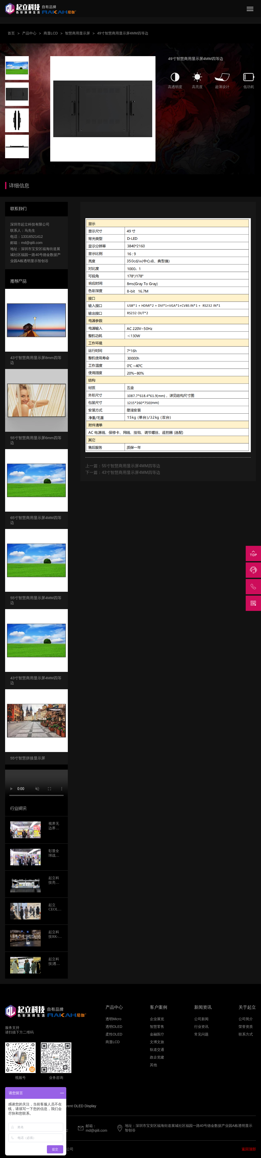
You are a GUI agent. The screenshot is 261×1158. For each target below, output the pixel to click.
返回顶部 (249, 1149)
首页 (11, 33)
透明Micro (113, 1019)
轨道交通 (157, 1050)
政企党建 (157, 1057)
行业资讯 (201, 1027)
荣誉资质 (246, 1027)
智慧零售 (157, 1027)
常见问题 (201, 1034)
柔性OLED (114, 1034)
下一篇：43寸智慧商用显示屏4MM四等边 (122, 472)
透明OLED (114, 1027)
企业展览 (157, 1019)
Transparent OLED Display (75, 1106)
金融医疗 (157, 1034)
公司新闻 (201, 1019)
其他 (153, 1065)
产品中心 (29, 33)
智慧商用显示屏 (77, 33)
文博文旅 (157, 1042)
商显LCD (51, 33)
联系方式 (246, 1034)
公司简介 (246, 1019)
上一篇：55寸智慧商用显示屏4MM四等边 (122, 466)
